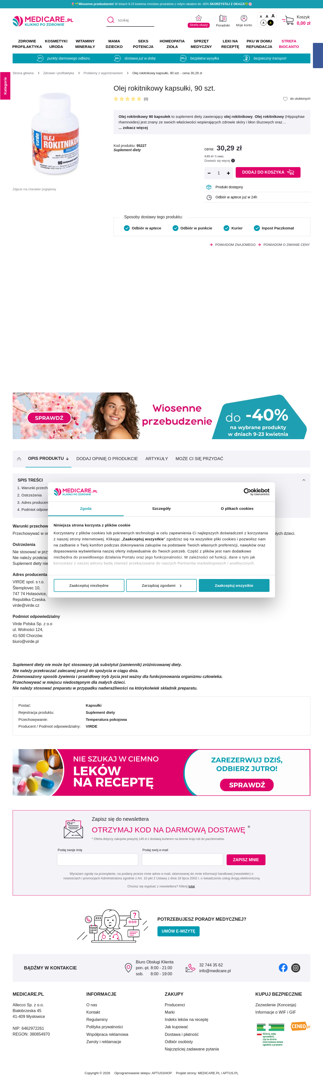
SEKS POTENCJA (143, 44)
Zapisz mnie (246, 860)
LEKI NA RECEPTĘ (230, 44)
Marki (170, 1012)
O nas (91, 1005)
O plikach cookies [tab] (237, 508)
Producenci (175, 1005)
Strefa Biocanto (289, 44)
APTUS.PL (230, 1073)
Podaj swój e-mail (155, 850)
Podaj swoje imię (69, 850)
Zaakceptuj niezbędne (89, 585)
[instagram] (295, 967)
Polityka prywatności (104, 1027)
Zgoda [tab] (86, 508)
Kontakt (93, 1012)
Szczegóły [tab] (161, 508)
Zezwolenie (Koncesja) (275, 1005)
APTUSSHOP (162, 1073)
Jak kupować (176, 1027)
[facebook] (283, 967)
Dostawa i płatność (182, 1034)
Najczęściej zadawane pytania (192, 1049)
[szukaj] (130, 20)
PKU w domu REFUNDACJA (259, 44)
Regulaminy (96, 1019)
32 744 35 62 (211, 965)
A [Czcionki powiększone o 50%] (267, 16)
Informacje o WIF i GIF (275, 1012)
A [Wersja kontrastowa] (271, 22)
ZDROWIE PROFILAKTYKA (27, 44)
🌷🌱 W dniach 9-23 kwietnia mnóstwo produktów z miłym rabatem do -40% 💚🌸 (161, 4)
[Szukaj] (110, 20)
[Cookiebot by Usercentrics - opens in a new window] (247, 492)
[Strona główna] (23, 73)
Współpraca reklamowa (107, 1034)
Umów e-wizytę (178, 931)
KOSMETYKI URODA (56, 44)
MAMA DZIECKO (114, 44)
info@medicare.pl (215, 971)
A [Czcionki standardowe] (261, 16)
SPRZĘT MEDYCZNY (201, 44)
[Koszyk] (288, 20)
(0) (146, 99)
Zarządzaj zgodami (161, 585)
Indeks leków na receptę (186, 1019)
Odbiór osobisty (179, 1042)
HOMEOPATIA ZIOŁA (172, 44)
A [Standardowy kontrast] (263, 22)
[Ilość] (219, 173)
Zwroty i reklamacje (103, 1042)
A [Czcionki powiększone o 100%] (273, 16)
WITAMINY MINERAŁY (85, 44)
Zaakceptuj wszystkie (234, 585)
